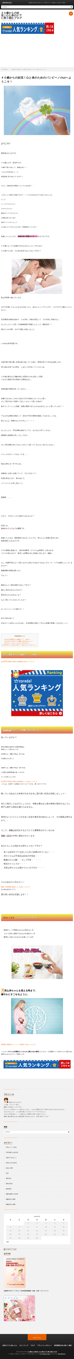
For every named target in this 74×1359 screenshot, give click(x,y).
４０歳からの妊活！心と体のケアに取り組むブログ (11, 15)
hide (23, 636)
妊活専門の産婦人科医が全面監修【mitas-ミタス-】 (18, 661)
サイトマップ (23, 1345)
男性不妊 (8, 1178)
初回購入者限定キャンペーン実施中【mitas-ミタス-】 (18, 1044)
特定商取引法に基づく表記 (63, 1345)
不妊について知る (11, 1147)
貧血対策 (8, 1189)
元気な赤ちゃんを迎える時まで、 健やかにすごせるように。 (19, 645)
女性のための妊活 (11, 1163)
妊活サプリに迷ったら (9, 1345)
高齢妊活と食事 (10, 1204)
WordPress (61, 1354)
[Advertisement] (37, 49)
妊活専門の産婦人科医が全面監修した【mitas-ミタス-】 (19, 781)
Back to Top (37, 1337)
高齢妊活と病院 (10, 1199)
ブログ (33, 1345)
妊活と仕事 (9, 1168)
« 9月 (7, 1241)
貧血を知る (9, 1183)
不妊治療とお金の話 (12, 1152)
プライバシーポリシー (44, 1345)
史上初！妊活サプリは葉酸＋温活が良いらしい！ (19, 641)
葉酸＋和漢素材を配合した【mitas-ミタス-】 (15, 887)
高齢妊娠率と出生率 (12, 1194)
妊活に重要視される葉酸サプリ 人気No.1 (17, 639)
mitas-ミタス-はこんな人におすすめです (16, 643)
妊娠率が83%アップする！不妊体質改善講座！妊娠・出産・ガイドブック (26, 1291)
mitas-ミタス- (9, 917)
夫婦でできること (11, 1157)
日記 (7, 1173)
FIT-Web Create (45, 1354)
